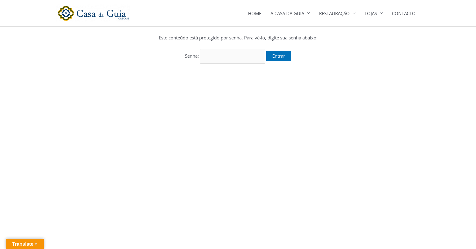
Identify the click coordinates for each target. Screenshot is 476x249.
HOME (254, 13)
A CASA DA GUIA (287, 13)
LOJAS (371, 13)
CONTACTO (404, 13)
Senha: (225, 56)
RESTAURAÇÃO (334, 13)
